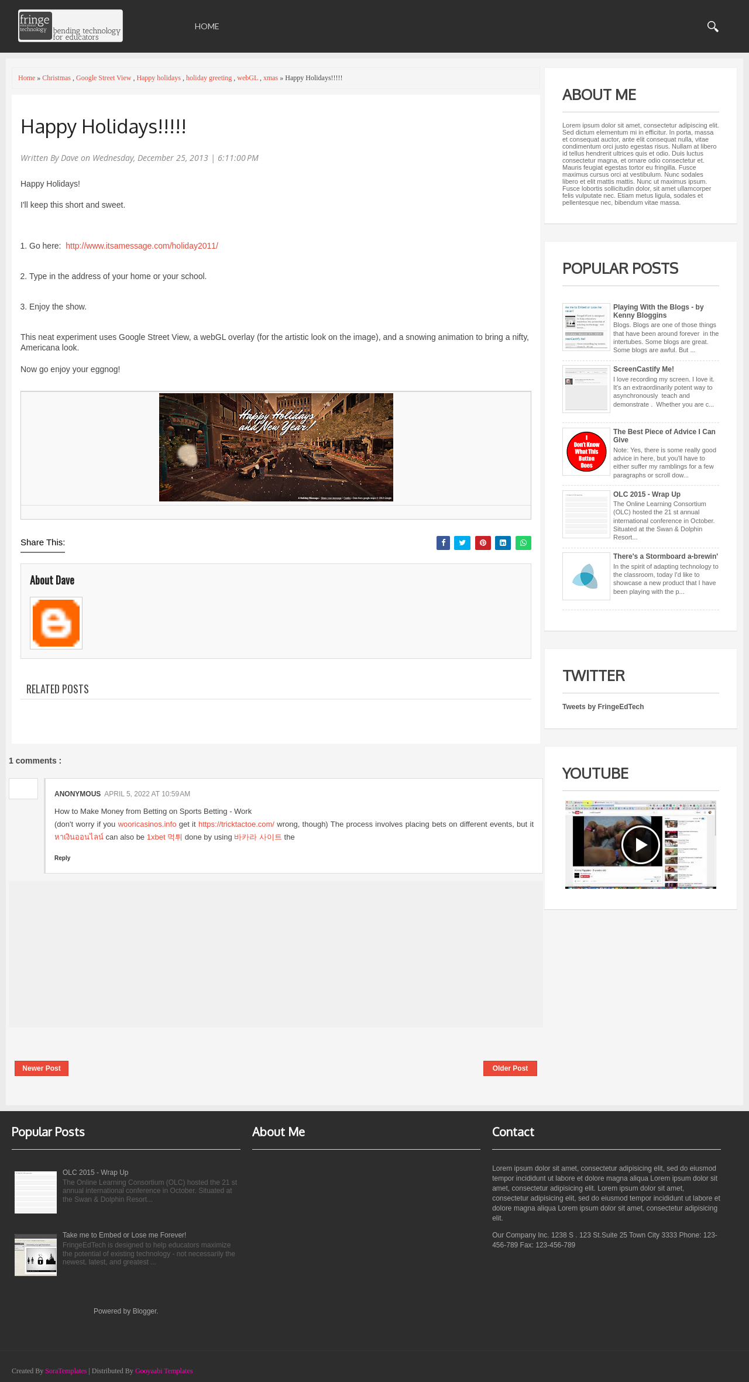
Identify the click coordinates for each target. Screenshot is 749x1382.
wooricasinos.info (147, 824)
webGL (248, 78)
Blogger (145, 1311)
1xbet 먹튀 (165, 837)
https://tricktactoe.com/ (236, 824)
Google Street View (104, 78)
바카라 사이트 (258, 837)
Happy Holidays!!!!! (103, 126)
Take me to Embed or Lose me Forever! (124, 1235)
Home (207, 26)
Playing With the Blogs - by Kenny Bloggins (658, 311)
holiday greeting (209, 78)
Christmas (57, 78)
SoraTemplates (66, 1371)
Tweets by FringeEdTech (603, 707)
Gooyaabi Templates (164, 1371)
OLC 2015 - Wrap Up (647, 494)
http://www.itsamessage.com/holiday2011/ (142, 245)
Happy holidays (159, 78)
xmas (271, 78)
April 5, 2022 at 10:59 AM (147, 794)
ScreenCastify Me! (643, 369)
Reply (62, 858)
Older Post (510, 1068)
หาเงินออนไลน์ (79, 837)
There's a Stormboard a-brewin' (665, 556)
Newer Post (41, 1068)
